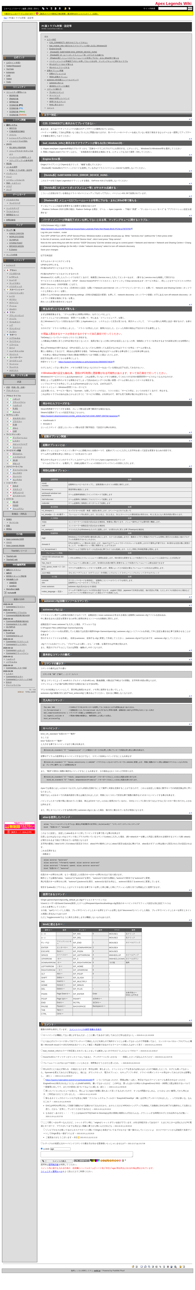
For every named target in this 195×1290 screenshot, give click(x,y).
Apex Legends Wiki (173, 3)
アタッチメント (12, 390)
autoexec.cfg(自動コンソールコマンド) (63, 80)
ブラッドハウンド (16, 315)
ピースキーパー (19, 496)
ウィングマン (18, 509)
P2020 (15, 505)
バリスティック (15, 286)
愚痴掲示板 (13, 99)
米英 (18, 63)
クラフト (13, 135)
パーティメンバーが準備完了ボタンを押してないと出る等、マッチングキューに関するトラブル (88, 61)
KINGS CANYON (16, 233)
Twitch (9, 79)
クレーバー (17, 476)
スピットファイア (20, 444)
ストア (9, 189)
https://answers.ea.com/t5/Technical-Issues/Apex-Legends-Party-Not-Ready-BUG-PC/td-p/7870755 (87, 229)
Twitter (9, 66)
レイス (12, 296)
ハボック (16, 399)
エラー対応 (51, 39)
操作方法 (13, 128)
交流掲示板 (13, 105)
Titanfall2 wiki (12, 560)
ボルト (15, 428)
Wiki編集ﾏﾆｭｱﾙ (12, 579)
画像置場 (13, 583)
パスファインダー (16, 293)
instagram (10, 72)
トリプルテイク (19, 457)
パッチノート (11, 173)
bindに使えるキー (56, 105)
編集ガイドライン (13, 570)
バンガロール (14, 273)
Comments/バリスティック (17, 642)
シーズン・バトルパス (15, 180)
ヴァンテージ (14, 328)
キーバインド (54, 95)
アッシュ (13, 306)
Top (5, 18)
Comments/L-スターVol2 (16, 668)
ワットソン (13, 364)
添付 (36, 8)
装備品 (9, 519)
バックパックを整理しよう (20, 157)
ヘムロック (17, 405)
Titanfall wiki (11, 556)
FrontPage (10, 633)
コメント (50, 108)
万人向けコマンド (56, 92)
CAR (15, 431)
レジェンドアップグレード (20, 138)
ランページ (17, 447)
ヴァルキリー (14, 322)
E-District (13, 250)
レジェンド (10, 265)
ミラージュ (13, 344)
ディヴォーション (20, 438)
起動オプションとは (57, 74)
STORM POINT (15, 243)
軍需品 (9, 529)
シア (11, 325)
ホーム (8, 8)
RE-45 (15, 502)
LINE (8, 76)
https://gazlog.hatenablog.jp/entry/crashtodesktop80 (70, 1080)
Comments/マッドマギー (16, 644)
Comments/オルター (14, 676)
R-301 (15, 408)
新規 (30, 8)
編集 (25, 8)
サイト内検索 (149, 8)
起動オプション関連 (55, 71)
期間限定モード (12, 215)
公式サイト (10, 63)
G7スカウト (18, 454)
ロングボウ (17, 473)
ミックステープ (12, 208)
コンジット (13, 354)
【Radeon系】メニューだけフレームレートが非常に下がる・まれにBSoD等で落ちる (84, 58)
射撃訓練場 (10, 220)
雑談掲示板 (13, 95)
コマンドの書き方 (54, 89)
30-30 (15, 460)
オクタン (13, 299)
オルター (13, 309)
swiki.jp (97, 1271)
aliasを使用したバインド (59, 98)
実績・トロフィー (13, 183)
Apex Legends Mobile (15, 546)
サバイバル (13, 522)
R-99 (15, 425)
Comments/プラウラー (15, 607)
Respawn (16, 66)
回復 (8, 526)
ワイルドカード (12, 211)
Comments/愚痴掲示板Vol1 (17, 621)
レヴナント (13, 277)
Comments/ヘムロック (15, 650)
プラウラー (17, 421)
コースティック (15, 361)
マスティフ (17, 489)
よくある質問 (11, 167)
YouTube (10, 69)
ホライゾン (13, 302)
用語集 (9, 164)
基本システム (11, 125)
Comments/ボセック (14, 636)
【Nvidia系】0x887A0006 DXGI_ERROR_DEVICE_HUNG (73, 52)
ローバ (12, 348)
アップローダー (27, 14)
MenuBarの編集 (13, 589)
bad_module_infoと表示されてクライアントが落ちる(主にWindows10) (78, 46)
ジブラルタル (14, 338)
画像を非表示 (95, 1029)
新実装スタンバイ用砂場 (16, 576)
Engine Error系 (55, 49)
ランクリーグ (14, 203)
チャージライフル (20, 470)
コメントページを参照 (79, 1029)
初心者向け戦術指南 (17, 147)
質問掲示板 (13, 102)
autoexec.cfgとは (56, 83)
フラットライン (19, 402)
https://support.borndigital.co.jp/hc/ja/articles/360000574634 (86, 362)
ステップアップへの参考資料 (21, 160)
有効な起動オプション (58, 77)
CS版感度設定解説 (17, 131)
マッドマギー (14, 283)
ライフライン (14, 341)
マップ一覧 (10, 230)
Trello (8, 82)
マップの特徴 (11, 255)
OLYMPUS (13, 240)
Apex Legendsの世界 (15, 539)
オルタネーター (19, 418)
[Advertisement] (19, 38)
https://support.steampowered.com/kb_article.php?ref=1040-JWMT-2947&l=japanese (80, 416)
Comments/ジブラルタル (16, 612)
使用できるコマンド (57, 102)
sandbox (12, 586)
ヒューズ (13, 280)
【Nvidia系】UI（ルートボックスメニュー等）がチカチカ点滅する (76, 55)
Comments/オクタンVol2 (16, 624)
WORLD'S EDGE (16, 237)
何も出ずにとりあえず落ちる (61, 64)
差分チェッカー (11, 14)
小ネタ (9, 542)
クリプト (13, 319)
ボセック (16, 463)
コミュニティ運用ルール (16, 92)
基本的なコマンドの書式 (59, 86)
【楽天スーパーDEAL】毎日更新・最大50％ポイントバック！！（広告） (69, 14)
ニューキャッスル (16, 351)
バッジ (9, 177)
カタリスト (13, 370)
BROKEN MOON (16, 246)
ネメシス (16, 412)
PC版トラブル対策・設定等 (20, 170)
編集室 (9, 573)
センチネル (17, 480)
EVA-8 (15, 486)
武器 (8, 387)
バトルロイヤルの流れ (18, 141)
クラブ (9, 186)
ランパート (13, 367)
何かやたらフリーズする (59, 67)
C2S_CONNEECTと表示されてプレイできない (68, 43)
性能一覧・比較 (18, 387)
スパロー (13, 332)
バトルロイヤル (12, 200)
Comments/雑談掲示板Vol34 (18, 615)
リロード (17, 8)
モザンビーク (18, 492)
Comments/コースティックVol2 (19, 679)
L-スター (16, 441)
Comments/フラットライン (17, 653)
